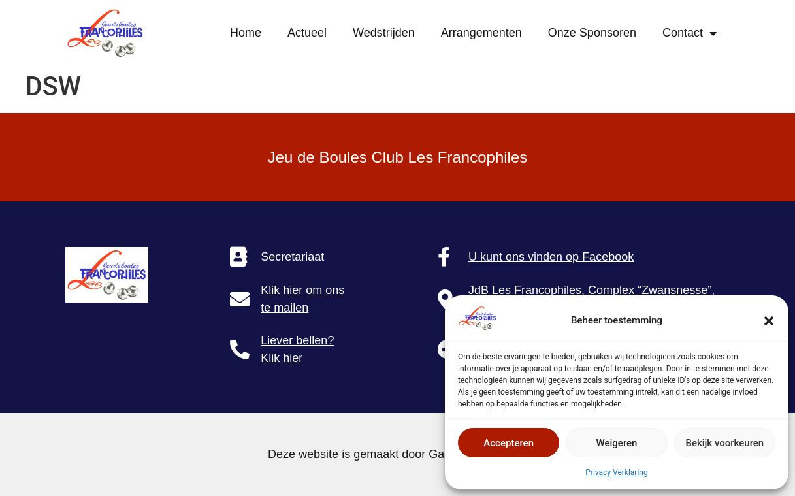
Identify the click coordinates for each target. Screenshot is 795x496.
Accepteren (508, 443)
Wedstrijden (384, 32)
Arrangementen (481, 32)
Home (245, 32)
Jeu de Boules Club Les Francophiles (398, 157)
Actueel (307, 32)
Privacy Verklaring (616, 472)
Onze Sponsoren (592, 32)
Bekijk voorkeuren (724, 443)
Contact (689, 33)
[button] (768, 320)
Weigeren (617, 443)
